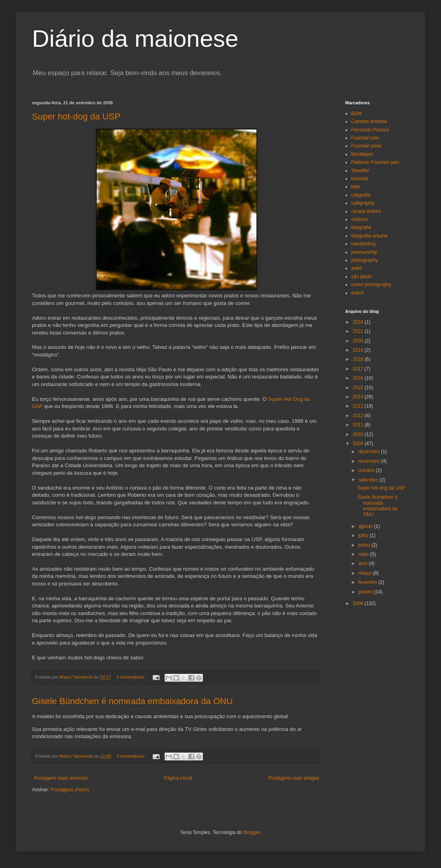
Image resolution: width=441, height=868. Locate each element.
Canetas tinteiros (369, 121)
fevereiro (368, 582)
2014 (359, 397)
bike (355, 186)
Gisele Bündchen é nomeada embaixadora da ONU (132, 701)
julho (364, 535)
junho (364, 545)
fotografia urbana (369, 236)
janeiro (366, 592)
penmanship (364, 252)
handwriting (363, 244)
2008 (359, 603)
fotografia (361, 227)
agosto (366, 526)
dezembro (369, 451)
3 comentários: (131, 756)
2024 (359, 322)
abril (363, 563)
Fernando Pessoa (370, 130)
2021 (359, 331)
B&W (356, 113)
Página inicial (178, 778)
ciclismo (359, 219)
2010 (359, 434)
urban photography (371, 284)
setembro (368, 480)
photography (364, 260)
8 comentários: (131, 677)
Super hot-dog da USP (76, 116)
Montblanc (362, 154)
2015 (359, 387)
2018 (359, 359)
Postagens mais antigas (293, 778)
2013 (359, 406)
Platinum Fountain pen (375, 162)
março (365, 573)
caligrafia (360, 195)
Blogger (252, 832)
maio (364, 554)
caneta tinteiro (366, 211)
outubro (367, 470)
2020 (359, 341)
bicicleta (359, 178)
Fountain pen (365, 138)
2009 (359, 443)
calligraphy (362, 203)
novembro (369, 461)
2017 (359, 369)
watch (357, 293)
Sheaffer (360, 170)
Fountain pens (366, 146)
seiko (356, 268)
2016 (359, 378)
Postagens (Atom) (70, 789)
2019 (359, 350)
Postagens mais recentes (61, 778)
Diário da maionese (135, 38)
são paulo (361, 276)
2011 (359, 425)
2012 (359, 415)
